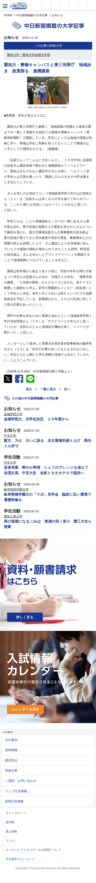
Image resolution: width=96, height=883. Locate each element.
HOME (8, 15)
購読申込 (11, 760)
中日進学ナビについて (20, 859)
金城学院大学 (13, 414)
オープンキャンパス (64, 5)
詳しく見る (25, 617)
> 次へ (64, 389)
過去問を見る (82, 5)
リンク (10, 840)
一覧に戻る (48, 389)
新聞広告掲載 (14, 801)
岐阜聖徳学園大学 (16, 489)
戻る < (31, 389)
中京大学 (10, 435)
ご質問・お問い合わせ (21, 781)
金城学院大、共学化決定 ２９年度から (36, 419)
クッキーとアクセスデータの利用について (33, 849)
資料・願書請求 (55, 5)
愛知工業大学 (13, 516)
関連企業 (11, 770)
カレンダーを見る (25, 709)
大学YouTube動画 (91, 5)
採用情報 (11, 750)
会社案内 (11, 740)
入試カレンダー (73, 5)
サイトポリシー (16, 813)
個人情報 (11, 831)
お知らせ (57, 15)
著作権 (10, 822)
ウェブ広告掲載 (16, 791)
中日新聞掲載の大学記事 (32, 15)
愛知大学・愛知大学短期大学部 (28, 55)
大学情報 (46, 5)
